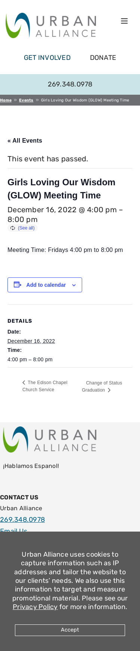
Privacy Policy (35, 607)
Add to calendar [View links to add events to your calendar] (46, 285)
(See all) (26, 228)
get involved (47, 58)
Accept (70, 630)
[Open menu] (124, 20)
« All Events (24, 140)
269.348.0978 (70, 84)
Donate (103, 58)
